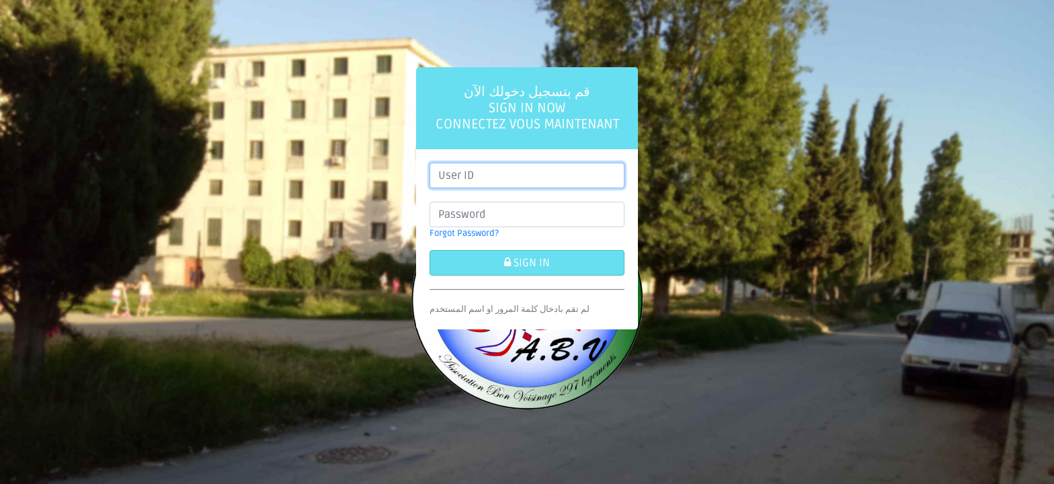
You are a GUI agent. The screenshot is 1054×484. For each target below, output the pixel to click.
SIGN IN (527, 263)
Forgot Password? (464, 233)
